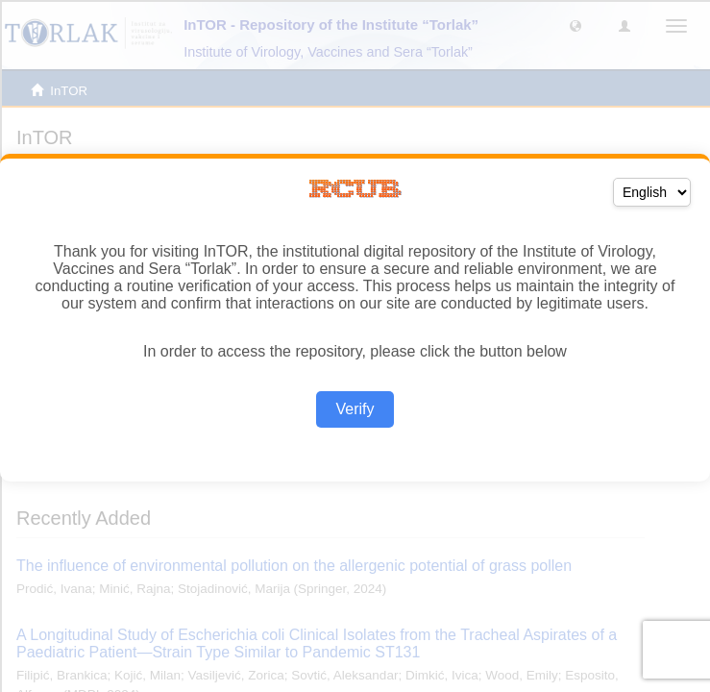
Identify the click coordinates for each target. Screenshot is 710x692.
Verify (354, 409)
